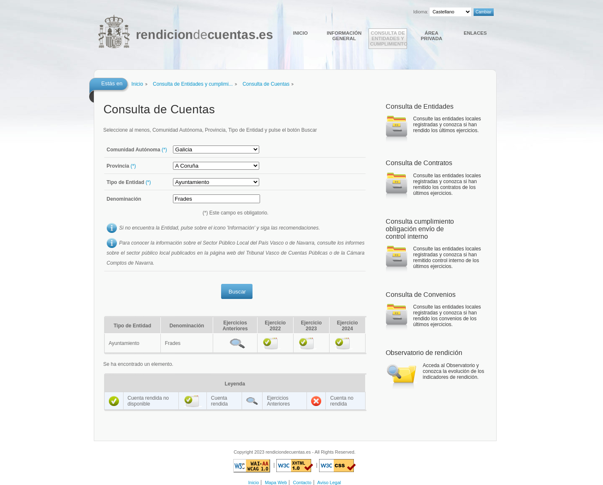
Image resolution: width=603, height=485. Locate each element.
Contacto (302, 482)
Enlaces (475, 33)
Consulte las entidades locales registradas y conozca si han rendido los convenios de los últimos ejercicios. (447, 315)
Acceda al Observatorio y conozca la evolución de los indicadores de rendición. (453, 371)
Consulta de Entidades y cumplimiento (388, 38)
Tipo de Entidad (129, 182)
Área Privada (431, 35)
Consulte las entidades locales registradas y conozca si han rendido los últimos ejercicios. (447, 124)
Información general (344, 35)
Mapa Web (276, 482)
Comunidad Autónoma (137, 150)
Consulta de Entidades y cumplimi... (193, 84)
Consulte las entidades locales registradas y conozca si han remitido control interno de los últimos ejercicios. (447, 257)
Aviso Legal (329, 482)
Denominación (124, 199)
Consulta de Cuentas (265, 84)
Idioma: (420, 11)
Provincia (121, 166)
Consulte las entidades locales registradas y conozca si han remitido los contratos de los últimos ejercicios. (447, 184)
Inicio (300, 33)
